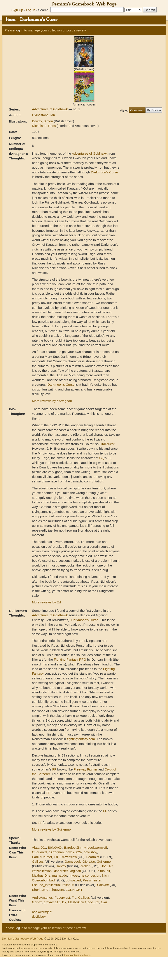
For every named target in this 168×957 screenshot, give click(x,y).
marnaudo (59, 875)
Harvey (61, 866)
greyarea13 (52, 902)
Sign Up (17, 10)
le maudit (103, 871)
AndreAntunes (42, 897)
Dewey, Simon (43, 121)
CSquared (39, 852)
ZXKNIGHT (74, 889)
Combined (137, 110)
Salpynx (103, 885)
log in (19, 30)
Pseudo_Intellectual (46, 885)
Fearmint (92, 857)
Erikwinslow (68, 857)
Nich (105, 875)
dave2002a (74, 852)
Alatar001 (39, 847)
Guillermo (104, 861)
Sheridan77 (40, 889)
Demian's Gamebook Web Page (84, 4)
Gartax (37, 902)
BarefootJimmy (75, 847)
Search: (43, 10)
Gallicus (38, 861)
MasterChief (77, 902)
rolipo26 (68, 885)
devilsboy (90, 852)
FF (54, 769)
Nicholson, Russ (44, 126)
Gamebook (72, 861)
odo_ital (93, 902)
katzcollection (42, 871)
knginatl (75, 871)
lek (64, 902)
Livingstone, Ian (43, 115)
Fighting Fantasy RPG (70, 659)
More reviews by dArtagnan (52, 401)
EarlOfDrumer (42, 857)
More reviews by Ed (46, 602)
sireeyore (57, 889)
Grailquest (107, 444)
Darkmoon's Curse (104, 172)
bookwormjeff (97, 847)
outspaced (73, 880)
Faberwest (62, 897)
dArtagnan (56, 852)
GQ (101, 458)
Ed (56, 857)
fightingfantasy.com (81, 739)
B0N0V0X (55, 847)
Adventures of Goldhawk (50, 109)
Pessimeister (92, 880)
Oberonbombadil (44, 880)
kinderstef (61, 871)
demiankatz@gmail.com (76, 955)
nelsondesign (90, 875)
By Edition (154, 110)
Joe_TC (107, 866)
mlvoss (74, 875)
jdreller (85, 866)
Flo (74, 897)
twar (104, 902)
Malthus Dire (41, 875)
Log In (30, 10)
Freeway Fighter (85, 769)
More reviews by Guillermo (51, 829)
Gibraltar (88, 861)
